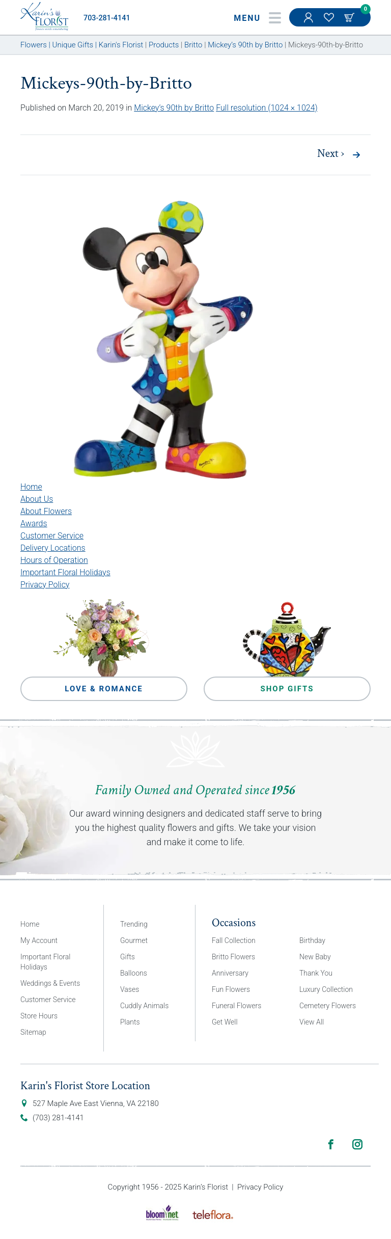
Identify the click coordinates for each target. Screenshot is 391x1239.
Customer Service (51, 536)
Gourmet (134, 940)
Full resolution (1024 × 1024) (267, 108)
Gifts (127, 957)
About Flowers (46, 511)
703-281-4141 (106, 18)
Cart (350, 17)
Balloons (133, 973)
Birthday (312, 940)
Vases (129, 989)
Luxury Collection (326, 989)
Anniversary (230, 973)
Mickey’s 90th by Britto (174, 108)
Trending (134, 924)
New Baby (315, 957)
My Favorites (330, 22)
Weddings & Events (50, 983)
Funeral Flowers (236, 1006)
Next (330, 154)
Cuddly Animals (144, 1006)
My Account (309, 22)
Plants (130, 1022)
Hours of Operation (54, 560)
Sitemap (33, 1032)
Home (31, 487)
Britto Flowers (233, 957)
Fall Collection (234, 940)
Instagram (357, 1144)
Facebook (331, 1144)
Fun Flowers (231, 989)
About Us (36, 499)
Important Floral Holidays (65, 572)
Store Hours (39, 1016)
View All (311, 1022)
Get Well (225, 1022)
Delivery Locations (53, 548)
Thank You (315, 973)
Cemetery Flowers (327, 1006)
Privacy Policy (44, 584)
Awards (33, 523)
